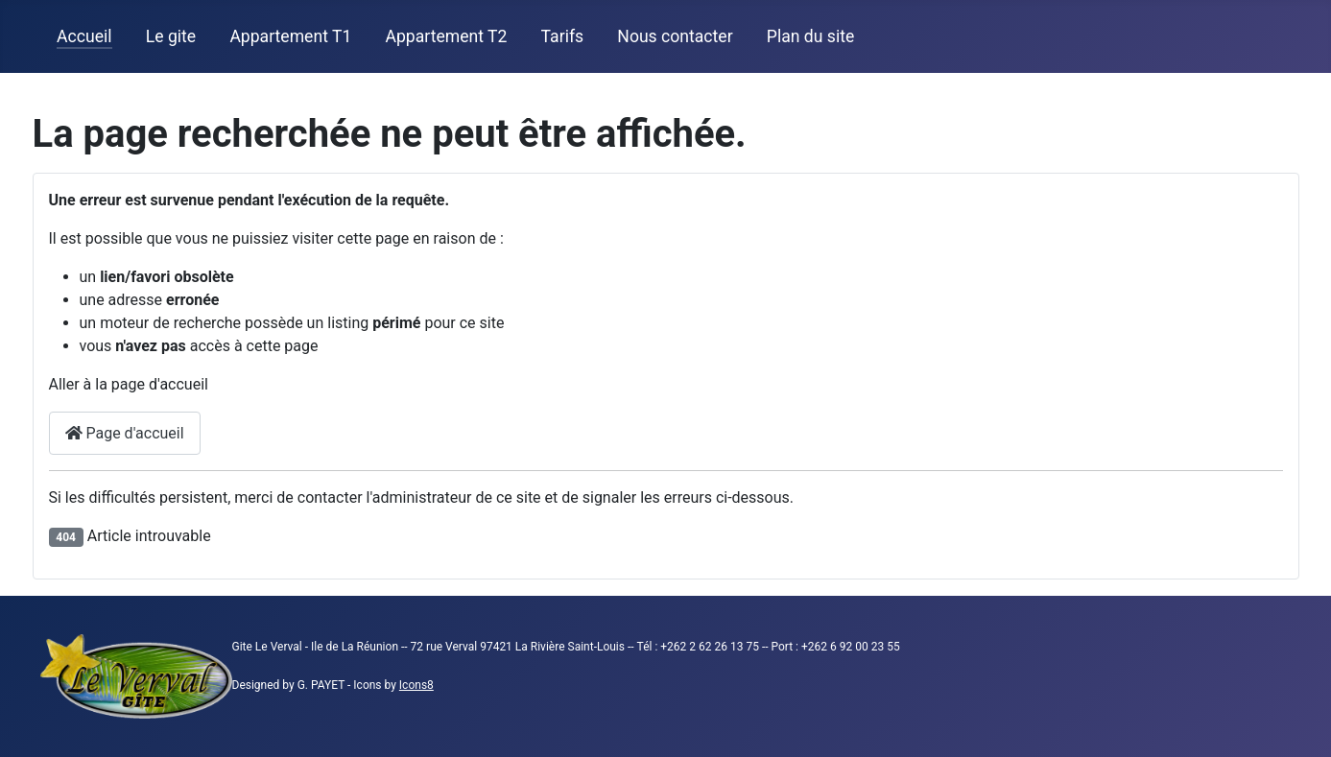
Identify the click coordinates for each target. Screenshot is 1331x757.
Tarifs (562, 36)
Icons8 (416, 685)
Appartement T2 (446, 36)
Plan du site (810, 36)
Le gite (171, 36)
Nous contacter (674, 36)
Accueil (84, 36)
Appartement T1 (290, 36)
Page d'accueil (124, 433)
